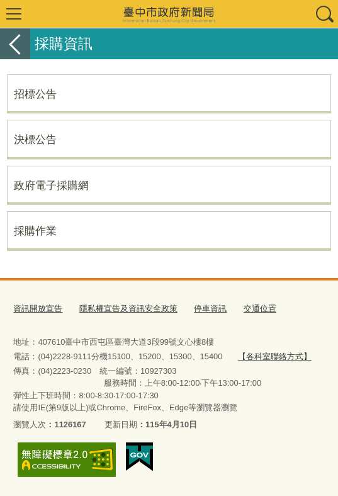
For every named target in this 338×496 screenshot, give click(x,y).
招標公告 (35, 94)
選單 (14, 14)
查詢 (324, 14)
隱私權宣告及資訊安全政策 (128, 308)
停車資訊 (210, 308)
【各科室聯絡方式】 (275, 356)
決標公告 (35, 139)
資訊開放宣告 (37, 308)
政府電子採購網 (51, 185)
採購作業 (35, 230)
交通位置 (260, 308)
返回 (15, 43)
